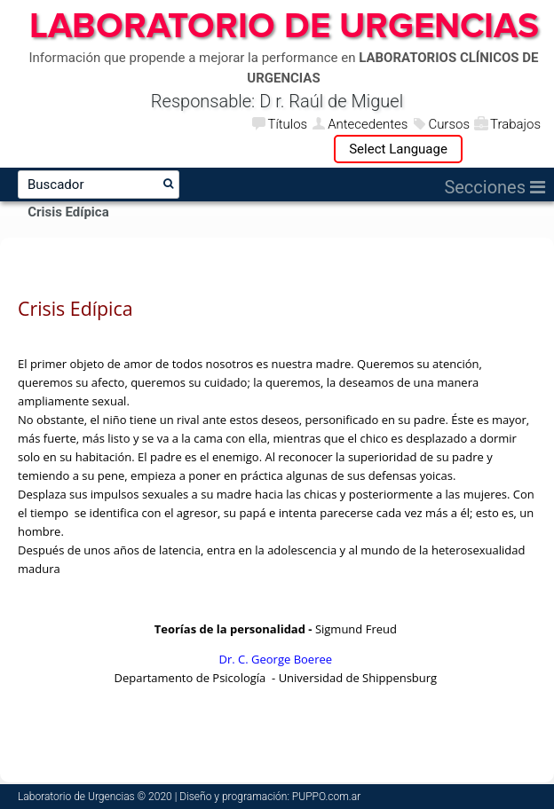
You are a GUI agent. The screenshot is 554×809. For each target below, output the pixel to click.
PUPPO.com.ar (326, 796)
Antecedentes (368, 124)
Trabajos (515, 124)
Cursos (449, 124)
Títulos (287, 124)
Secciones (494, 187)
